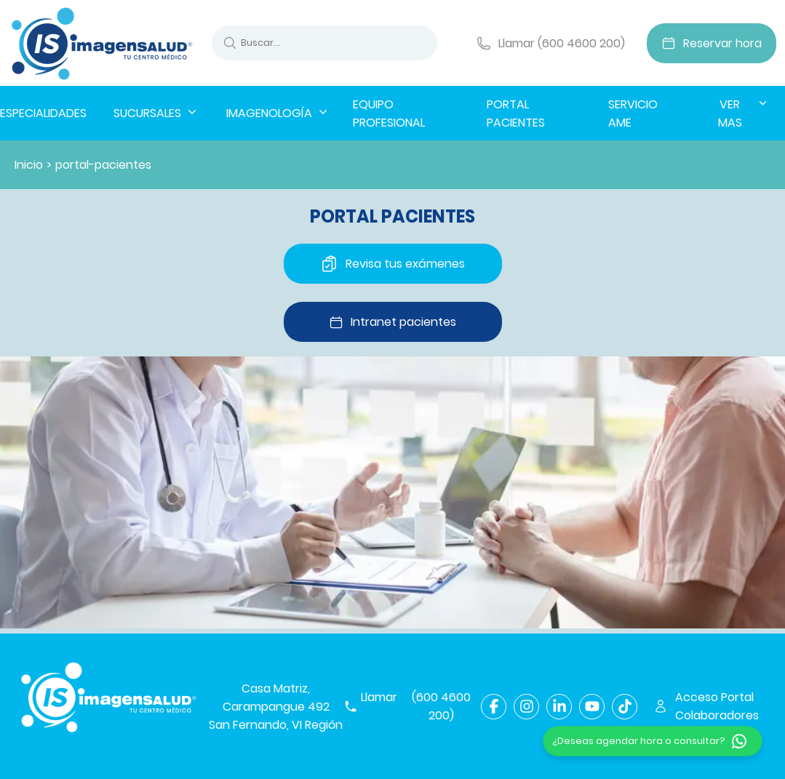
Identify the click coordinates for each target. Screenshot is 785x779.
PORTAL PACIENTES (516, 113)
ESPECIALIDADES (43, 113)
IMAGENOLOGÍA (278, 112)
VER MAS (744, 113)
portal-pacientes (103, 164)
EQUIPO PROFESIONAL (389, 113)
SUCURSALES (156, 112)
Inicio (29, 164)
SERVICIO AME (633, 113)
